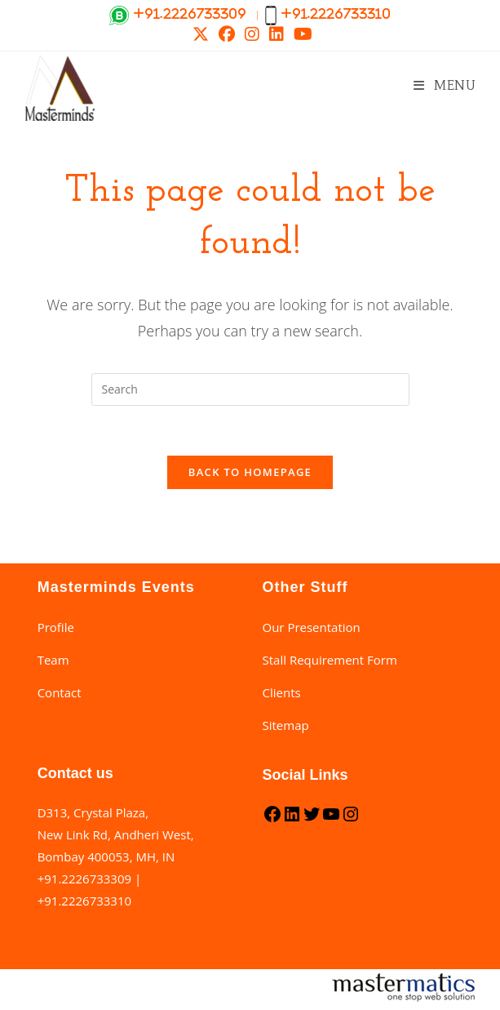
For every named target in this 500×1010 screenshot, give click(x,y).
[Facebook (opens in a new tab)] (227, 34)
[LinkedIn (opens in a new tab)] (276, 34)
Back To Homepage (250, 472)
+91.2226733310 (84, 900)
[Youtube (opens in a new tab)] (300, 34)
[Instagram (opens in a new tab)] (252, 34)
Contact (60, 692)
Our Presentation (312, 627)
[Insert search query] (250, 389)
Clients (282, 692)
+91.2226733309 (84, 878)
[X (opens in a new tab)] (201, 34)
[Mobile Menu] (445, 85)
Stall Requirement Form (330, 660)
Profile (56, 627)
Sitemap (286, 725)
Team (53, 660)
